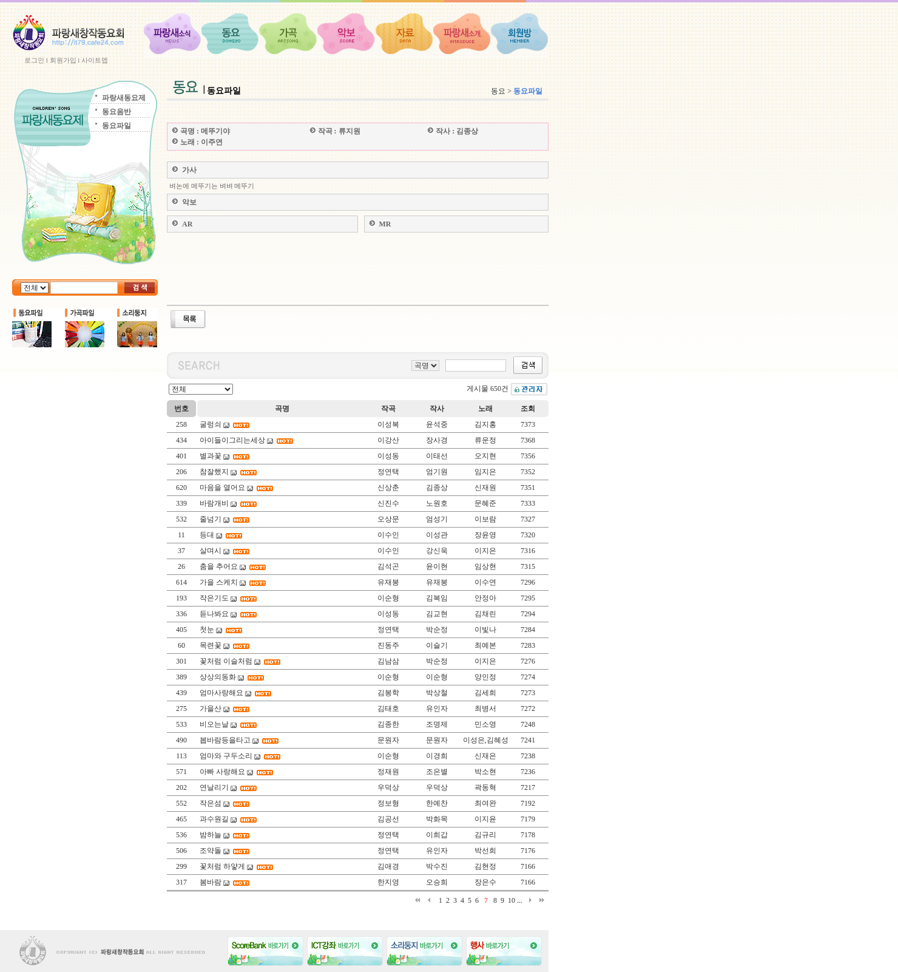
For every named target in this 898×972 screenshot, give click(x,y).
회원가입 (63, 60)
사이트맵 (94, 60)
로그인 (34, 60)
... (519, 900)
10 (511, 900)
